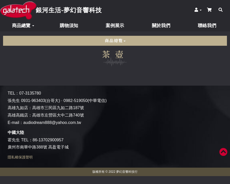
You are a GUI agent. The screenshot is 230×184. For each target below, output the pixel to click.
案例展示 (115, 25)
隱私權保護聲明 (20, 157)
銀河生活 (69, 10)
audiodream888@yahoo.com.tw (52, 122)
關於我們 (161, 25)
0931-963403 (33, 100)
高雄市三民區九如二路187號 (58, 108)
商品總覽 (23, 25)
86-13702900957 (48, 140)
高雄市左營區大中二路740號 (58, 115)
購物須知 (69, 25)
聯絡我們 (207, 25)
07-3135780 (30, 93)
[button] (198, 10)
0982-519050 (76, 100)
